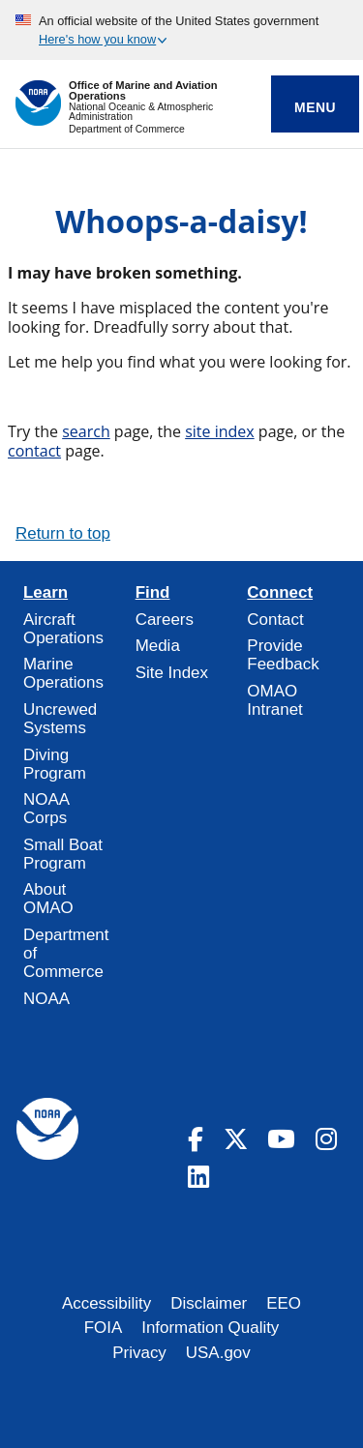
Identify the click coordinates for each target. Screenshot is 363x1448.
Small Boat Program (63, 854)
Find (153, 593)
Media (158, 645)
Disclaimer (208, 1303)
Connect (280, 593)
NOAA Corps (46, 808)
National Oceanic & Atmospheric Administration (141, 112)
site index (220, 431)
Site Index (172, 673)
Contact (275, 619)
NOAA (46, 999)
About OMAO (48, 898)
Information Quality (210, 1327)
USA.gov (218, 1353)
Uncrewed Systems (60, 718)
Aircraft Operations (63, 628)
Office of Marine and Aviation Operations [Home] (143, 91)
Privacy (139, 1353)
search (86, 431)
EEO (283, 1303)
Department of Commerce (127, 129)
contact (34, 450)
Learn (45, 593)
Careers (165, 619)
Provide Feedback (282, 654)
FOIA (103, 1327)
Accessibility (106, 1303)
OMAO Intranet (274, 700)
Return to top (62, 533)
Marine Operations (63, 673)
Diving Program (54, 764)
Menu (315, 107)
